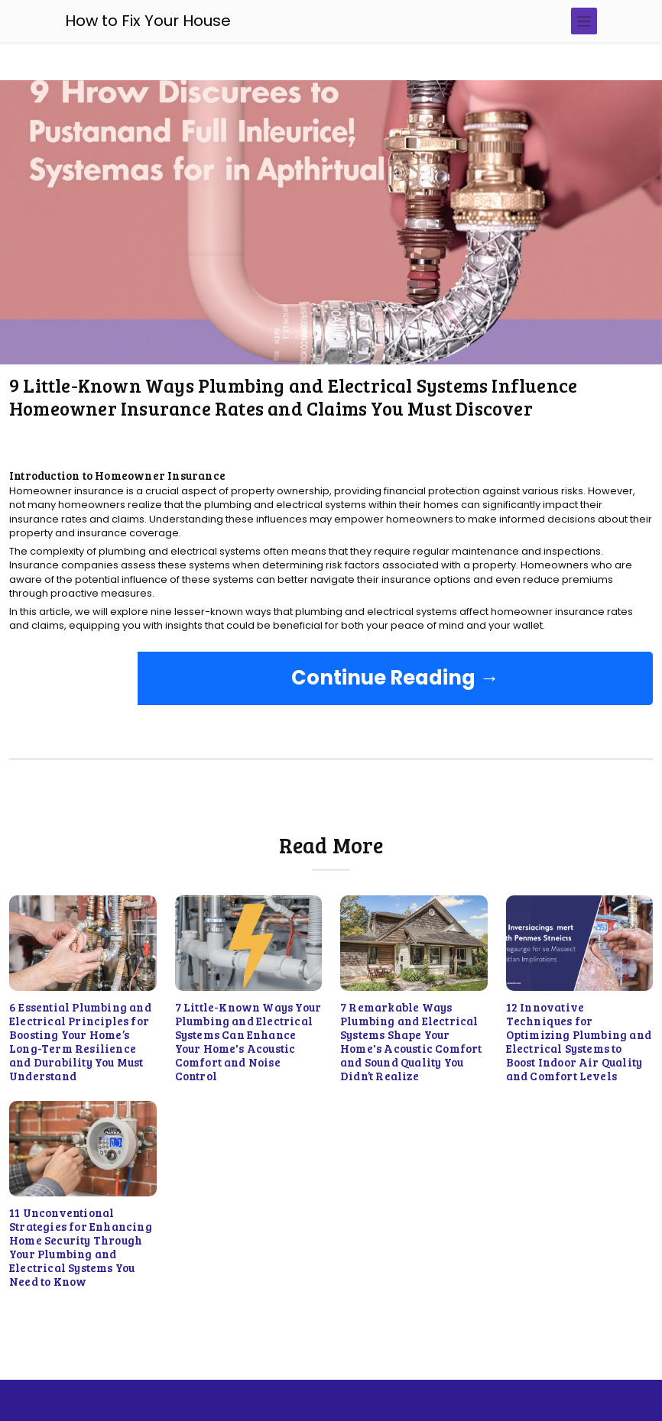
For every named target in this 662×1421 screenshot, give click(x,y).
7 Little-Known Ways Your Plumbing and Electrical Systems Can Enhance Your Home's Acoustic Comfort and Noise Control (248, 1041)
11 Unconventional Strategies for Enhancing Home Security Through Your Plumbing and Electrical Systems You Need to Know (80, 1247)
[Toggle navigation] (584, 21)
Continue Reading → (395, 677)
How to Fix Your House (148, 20)
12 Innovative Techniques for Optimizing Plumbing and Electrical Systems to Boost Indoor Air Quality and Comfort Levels (579, 1041)
